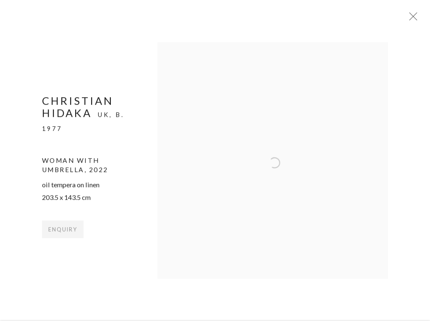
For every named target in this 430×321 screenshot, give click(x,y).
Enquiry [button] (62, 233)
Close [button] (415, 19)
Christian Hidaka (77, 110)
